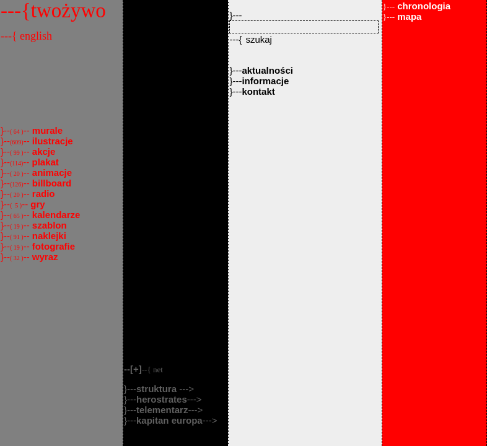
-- (143, 369)
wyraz (44, 256)
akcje (43, 151)
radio (42, 193)
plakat (44, 162)
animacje (51, 172)
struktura (157, 388)
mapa (402, 16)
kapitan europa (169, 420)
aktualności (267, 70)
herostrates (161, 399)
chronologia (416, 6)
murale (46, 130)
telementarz (162, 409)
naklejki (48, 235)
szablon (48, 225)
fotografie (52, 246)
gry (36, 204)
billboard (51, 183)
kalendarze (55, 214)
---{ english (26, 36)
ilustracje (51, 141)
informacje (265, 81)
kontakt (258, 91)
